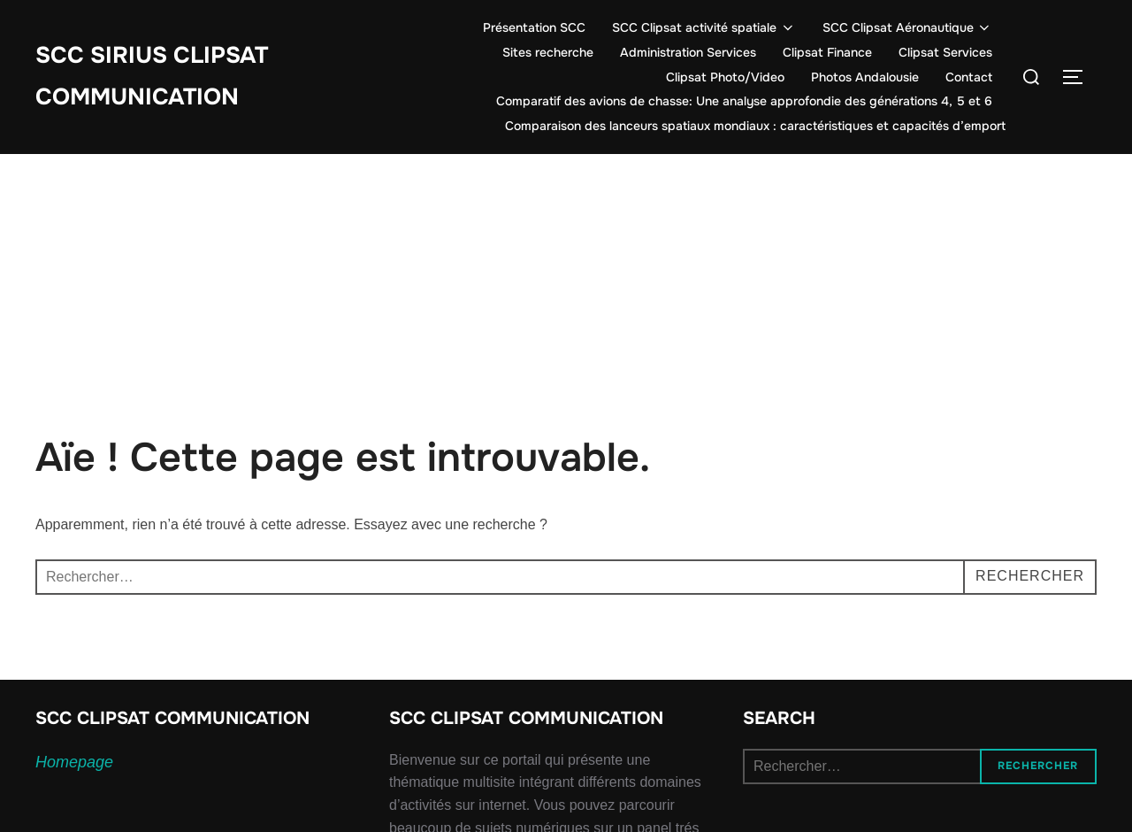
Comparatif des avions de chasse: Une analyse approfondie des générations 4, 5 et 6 (744, 101)
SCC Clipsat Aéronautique (907, 27)
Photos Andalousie (865, 77)
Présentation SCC (534, 27)
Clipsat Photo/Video (725, 77)
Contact (968, 77)
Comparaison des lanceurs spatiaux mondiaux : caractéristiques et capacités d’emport (755, 126)
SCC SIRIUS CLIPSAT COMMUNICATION (151, 76)
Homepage (74, 762)
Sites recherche (547, 52)
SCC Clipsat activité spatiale (704, 27)
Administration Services (688, 52)
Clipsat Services (945, 52)
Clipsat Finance (827, 52)
